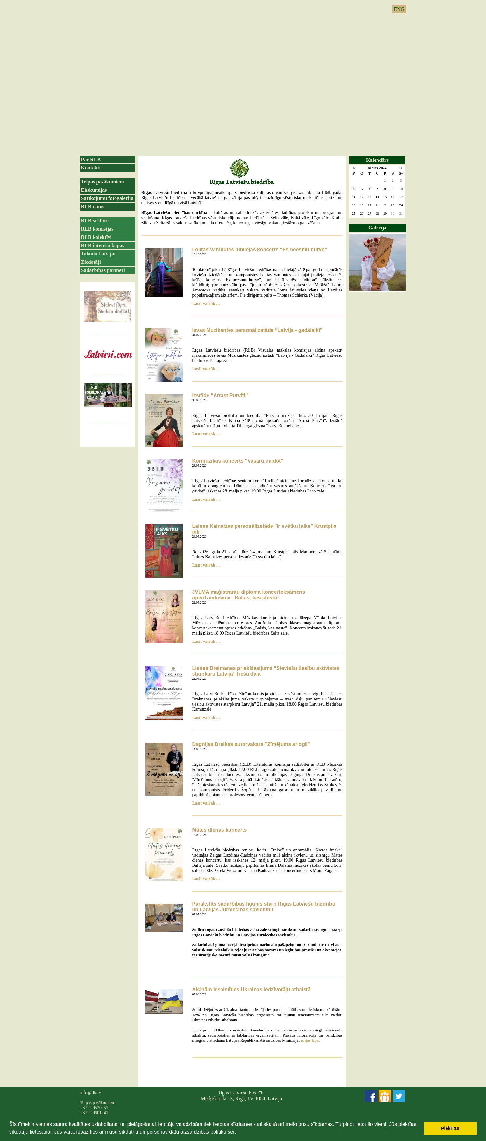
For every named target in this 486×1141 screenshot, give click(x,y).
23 (393, 205)
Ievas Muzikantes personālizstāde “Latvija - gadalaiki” (257, 330)
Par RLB (91, 159)
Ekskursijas (94, 190)
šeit (232, 1132)
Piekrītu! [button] (450, 1128)
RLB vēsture (95, 220)
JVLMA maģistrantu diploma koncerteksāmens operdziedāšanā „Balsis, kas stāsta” (248, 594)
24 (401, 205)
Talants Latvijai (98, 253)
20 (369, 205)
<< (353, 168)
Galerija (377, 227)
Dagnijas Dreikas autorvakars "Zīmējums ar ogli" (251, 744)
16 (393, 197)
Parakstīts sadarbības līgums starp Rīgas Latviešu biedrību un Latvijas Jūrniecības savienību (263, 906)
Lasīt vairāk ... (206, 303)
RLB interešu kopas (102, 245)
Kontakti (91, 167)
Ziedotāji (91, 262)
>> (400, 168)
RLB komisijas (97, 229)
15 (385, 197)
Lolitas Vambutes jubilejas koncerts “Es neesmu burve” (259, 249)
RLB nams (92, 206)
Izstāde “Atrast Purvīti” (220, 395)
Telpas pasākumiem (102, 181)
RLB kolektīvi (96, 237)
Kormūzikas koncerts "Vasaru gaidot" (237, 460)
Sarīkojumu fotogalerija (107, 198)
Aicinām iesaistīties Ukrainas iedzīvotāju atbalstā (251, 989)
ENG (399, 9)
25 (354, 213)
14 (377, 197)
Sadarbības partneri (103, 270)
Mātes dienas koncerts (219, 830)
